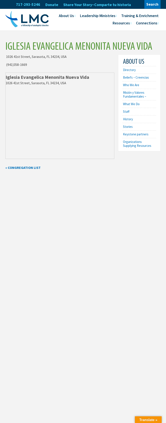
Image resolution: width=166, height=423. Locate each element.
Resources (121, 23)
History (128, 119)
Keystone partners (135, 134)
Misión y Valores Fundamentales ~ (134, 94)
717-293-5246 (28, 4)
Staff (126, 111)
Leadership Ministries (97, 15)
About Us (66, 15)
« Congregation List (23, 167)
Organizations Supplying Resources (137, 144)
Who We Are (131, 85)
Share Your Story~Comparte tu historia (97, 4)
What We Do (131, 104)
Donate (51, 4)
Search (152, 4)
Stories (128, 127)
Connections (146, 23)
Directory (129, 70)
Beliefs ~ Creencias (136, 77)
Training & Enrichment (140, 15)
